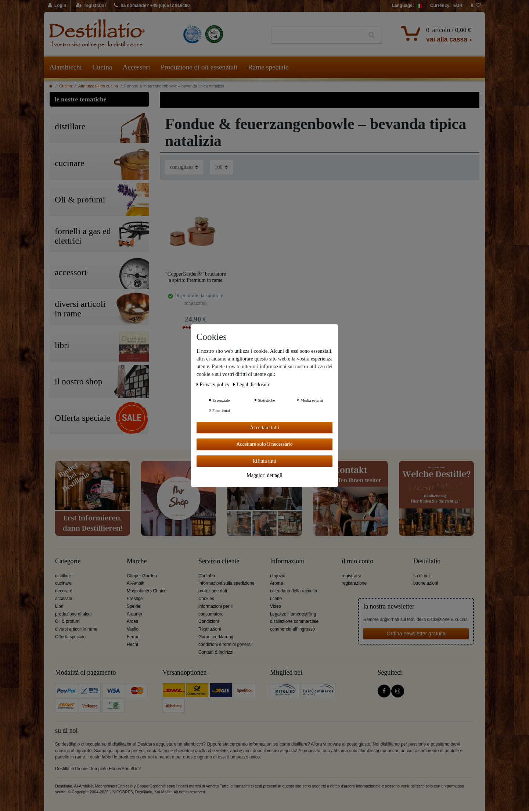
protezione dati (212, 590)
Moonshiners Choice (146, 590)
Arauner (134, 614)
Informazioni (287, 561)
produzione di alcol (73, 614)
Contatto (206, 575)
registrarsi (351, 575)
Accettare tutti (264, 427)
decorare (63, 590)
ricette (276, 598)
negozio (277, 575)
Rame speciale (268, 67)
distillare (63, 575)
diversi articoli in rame (76, 629)
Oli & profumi (67, 621)
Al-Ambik (135, 583)
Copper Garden (142, 575)
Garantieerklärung (215, 636)
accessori (64, 598)
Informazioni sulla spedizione (226, 583)
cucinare (63, 583)
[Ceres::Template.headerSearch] (371, 35)
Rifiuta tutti (265, 461)
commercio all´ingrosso (292, 629)
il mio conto (357, 561)
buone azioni (425, 583)
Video (275, 606)
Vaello (132, 629)
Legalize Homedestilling (293, 614)
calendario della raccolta (293, 590)
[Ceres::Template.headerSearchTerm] (316, 35)
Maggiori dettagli (264, 475)
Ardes (132, 621)
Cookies (206, 598)
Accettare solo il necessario (264, 444)
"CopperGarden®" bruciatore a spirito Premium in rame (195, 277)
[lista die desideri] (476, 6)
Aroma (276, 583)
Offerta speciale (70, 636)
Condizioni (208, 621)
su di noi (421, 575)
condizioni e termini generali (225, 644)
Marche (137, 561)
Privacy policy (214, 384)
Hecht (132, 644)
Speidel (134, 606)
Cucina (102, 67)
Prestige (135, 598)
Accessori (136, 67)
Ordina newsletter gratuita (416, 633)
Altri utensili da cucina (98, 86)
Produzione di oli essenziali (199, 67)
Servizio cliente (218, 561)
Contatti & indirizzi (215, 652)
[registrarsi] (91, 6)
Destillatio (426, 561)
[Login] (57, 6)
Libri (59, 606)
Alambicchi (65, 67)
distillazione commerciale (294, 621)
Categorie (67, 561)
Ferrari (133, 636)
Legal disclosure (251, 384)
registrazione (354, 583)
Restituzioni (209, 629)
